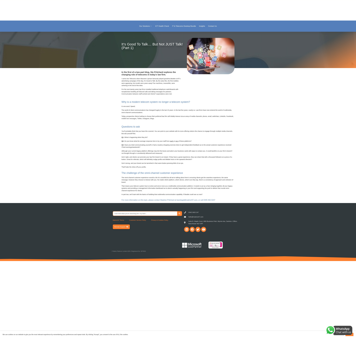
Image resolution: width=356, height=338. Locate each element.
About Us (249, 10)
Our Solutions (145, 26)
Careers (285, 10)
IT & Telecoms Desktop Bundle (184, 26)
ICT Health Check (162, 26)
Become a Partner (272, 10)
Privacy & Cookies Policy (159, 220)
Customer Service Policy (137, 220)
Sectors (259, 10)
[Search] (179, 213)
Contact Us (212, 26)
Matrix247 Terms (118, 220)
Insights (202, 26)
